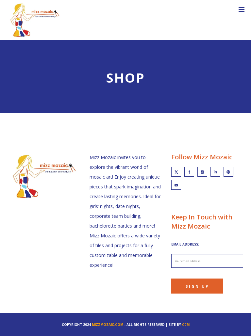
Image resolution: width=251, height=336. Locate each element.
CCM (186, 324)
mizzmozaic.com (107, 324)
